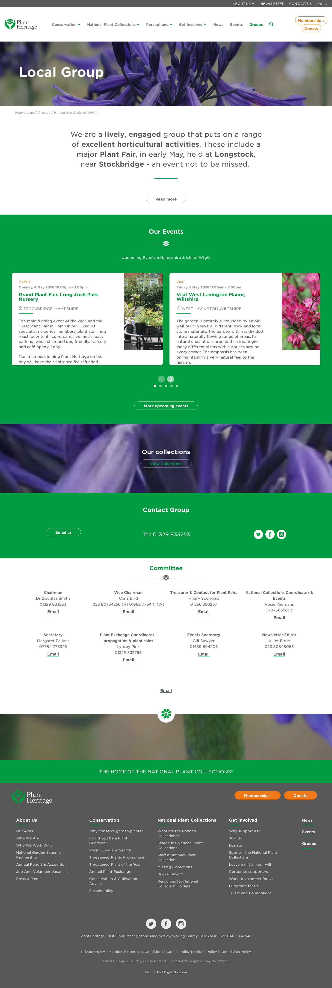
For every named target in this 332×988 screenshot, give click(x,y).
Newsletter (272, 3)
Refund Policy (205, 951)
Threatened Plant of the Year (115, 864)
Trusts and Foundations (250, 893)
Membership (311, 20)
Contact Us (300, 3)
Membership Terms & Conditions (136, 951)
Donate (311, 28)
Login (321, 3)
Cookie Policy (178, 951)
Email (52, 611)
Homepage (24, 112)
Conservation (66, 24)
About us (243, 3)
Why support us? (244, 831)
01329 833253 (171, 534)
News (218, 24)
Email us (63, 532)
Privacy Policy (93, 951)
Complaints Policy (235, 951)
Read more (166, 199)
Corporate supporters (248, 871)
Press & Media (29, 878)
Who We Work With (34, 845)
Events (236, 24)
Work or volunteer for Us (251, 878)
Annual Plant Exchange (110, 871)
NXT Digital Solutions (172, 972)
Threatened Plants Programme (116, 857)
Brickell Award (170, 874)
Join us (235, 838)
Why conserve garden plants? (116, 831)
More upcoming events (166, 405)
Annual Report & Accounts (40, 864)
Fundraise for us (243, 885)
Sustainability (101, 890)
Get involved (193, 24)
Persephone (159, 24)
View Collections (166, 463)
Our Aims (24, 831)
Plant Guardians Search (110, 850)
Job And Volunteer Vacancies (42, 871)
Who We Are (27, 838)
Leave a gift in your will (250, 864)
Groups (256, 24)
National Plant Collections (113, 24)
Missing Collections (174, 867)
